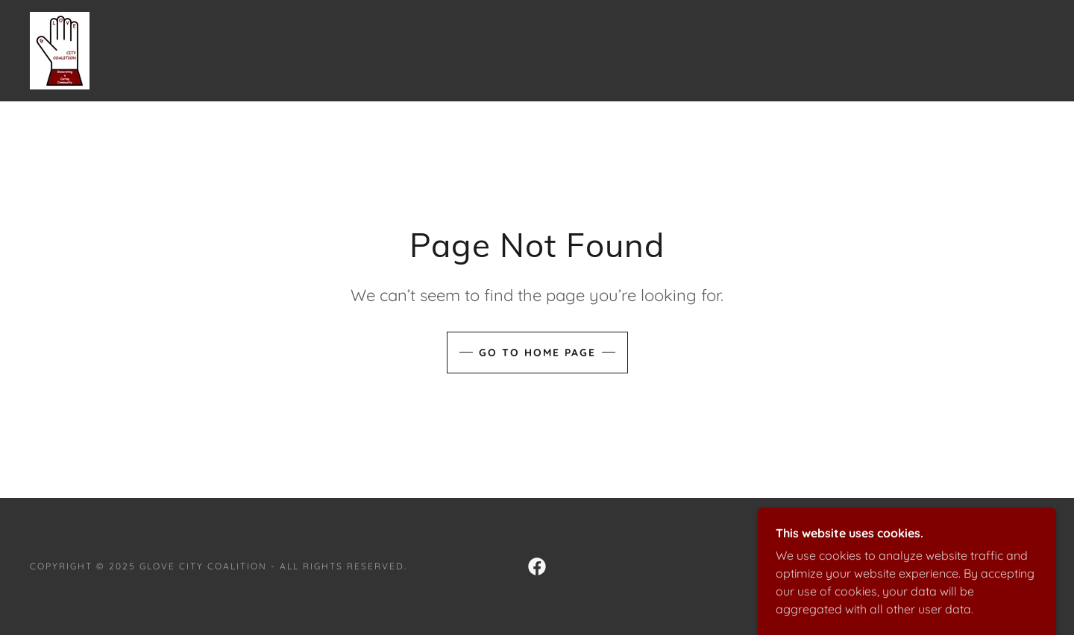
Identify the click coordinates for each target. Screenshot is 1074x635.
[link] (60, 49)
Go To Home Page (537, 352)
